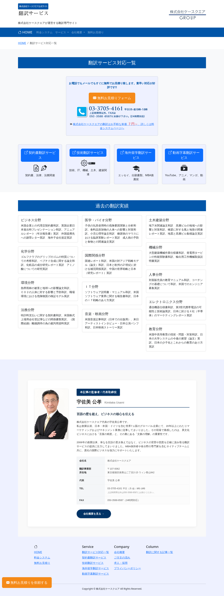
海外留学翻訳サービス (136, 155)
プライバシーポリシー (127, 568)
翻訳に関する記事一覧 (159, 552)
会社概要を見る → (93, 513)
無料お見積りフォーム (112, 98)
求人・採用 (120, 563)
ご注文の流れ (122, 557)
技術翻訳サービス (88, 152)
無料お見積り (96, 32)
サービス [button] (61, 32)
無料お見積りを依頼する (26, 582)
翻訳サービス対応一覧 (95, 552)
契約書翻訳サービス (40, 155)
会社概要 (119, 552)
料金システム (44, 32)
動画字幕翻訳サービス (184, 155)
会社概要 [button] (77, 32)
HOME (25, 32)
